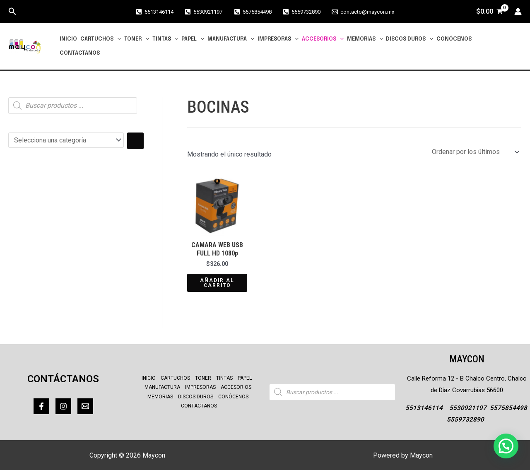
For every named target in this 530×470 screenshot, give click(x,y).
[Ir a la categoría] (135, 141)
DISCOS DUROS (409, 39)
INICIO (68, 39)
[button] (12, 11)
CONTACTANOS (80, 53)
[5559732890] (302, 12)
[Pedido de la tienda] (475, 152)
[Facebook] (41, 406)
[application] (117, 39)
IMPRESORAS (278, 39)
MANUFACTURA (230, 39)
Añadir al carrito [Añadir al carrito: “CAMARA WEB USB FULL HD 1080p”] (217, 282)
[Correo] (85, 406)
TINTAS (165, 39)
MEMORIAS (365, 39)
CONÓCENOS (454, 39)
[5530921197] (203, 12)
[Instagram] (63, 406)
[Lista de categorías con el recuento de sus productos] (66, 140)
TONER (136, 39)
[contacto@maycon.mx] (363, 12)
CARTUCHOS (100, 39)
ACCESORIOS (323, 39)
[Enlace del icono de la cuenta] (518, 11)
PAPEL (192, 39)
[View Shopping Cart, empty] (489, 11)
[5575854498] (252, 12)
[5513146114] (155, 12)
